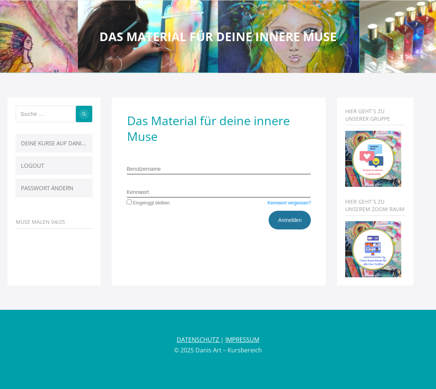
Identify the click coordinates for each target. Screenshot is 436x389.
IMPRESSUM (242, 340)
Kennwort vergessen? (289, 203)
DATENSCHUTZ (198, 340)
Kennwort (138, 192)
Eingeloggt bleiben (148, 203)
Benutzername (144, 169)
